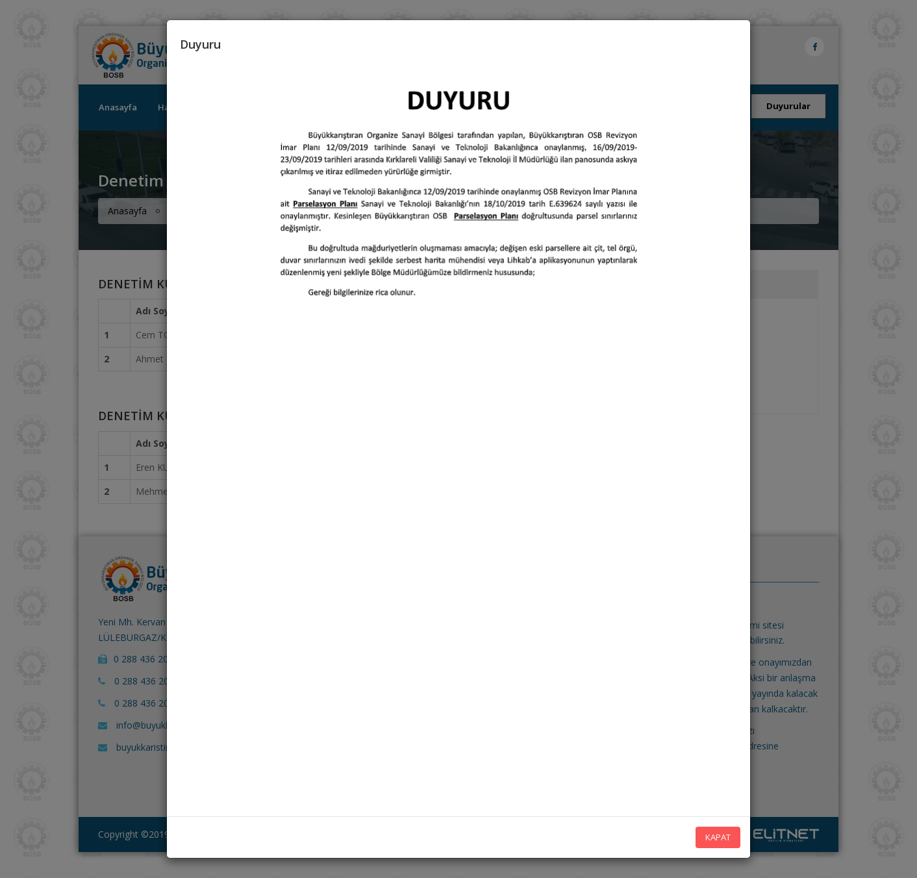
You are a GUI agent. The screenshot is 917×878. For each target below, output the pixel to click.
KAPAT (718, 837)
